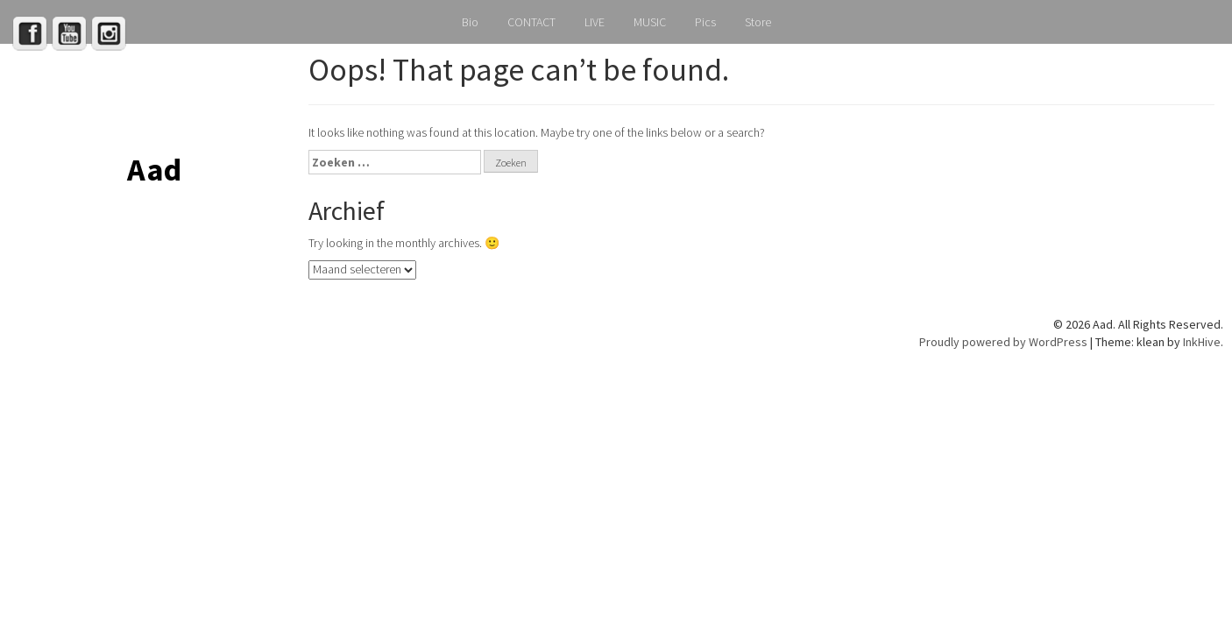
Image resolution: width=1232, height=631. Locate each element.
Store (758, 22)
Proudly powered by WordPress (1003, 342)
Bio (470, 22)
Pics (705, 22)
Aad (154, 169)
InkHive (1202, 342)
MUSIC (650, 22)
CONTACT (531, 22)
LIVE (594, 22)
